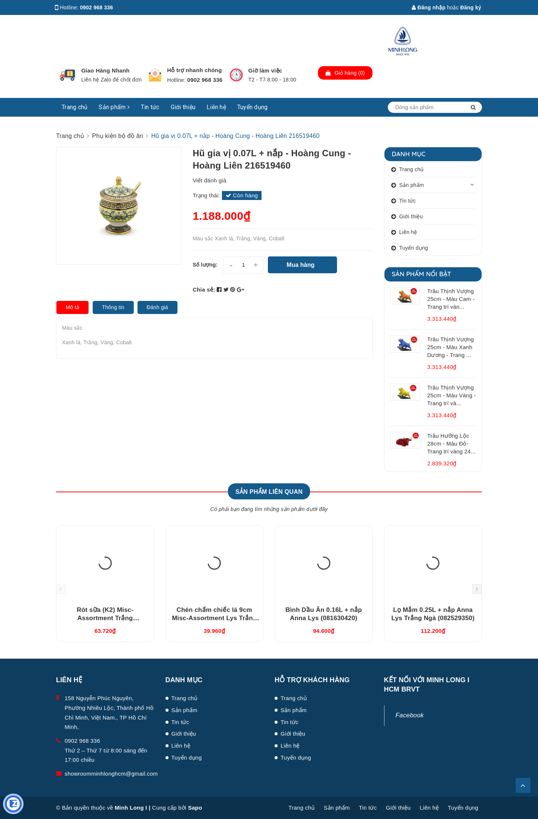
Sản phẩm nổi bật (421, 274)
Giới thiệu (183, 107)
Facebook (410, 715)
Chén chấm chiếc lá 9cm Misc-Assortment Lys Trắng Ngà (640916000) (214, 618)
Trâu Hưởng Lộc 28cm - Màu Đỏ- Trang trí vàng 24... (451, 443)
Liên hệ (216, 107)
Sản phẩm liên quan (269, 492)
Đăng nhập (428, 7)
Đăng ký (470, 7)
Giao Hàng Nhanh (105, 70)
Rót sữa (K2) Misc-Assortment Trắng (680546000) (105, 618)
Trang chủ (74, 107)
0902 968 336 (96, 7)
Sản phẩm (114, 107)
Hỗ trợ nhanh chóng (194, 70)
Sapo (195, 807)
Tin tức (150, 107)
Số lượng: (205, 265)
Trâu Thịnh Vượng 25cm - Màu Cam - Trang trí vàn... (451, 299)
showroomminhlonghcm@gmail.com (111, 773)
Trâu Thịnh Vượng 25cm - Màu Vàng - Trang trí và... (451, 395)
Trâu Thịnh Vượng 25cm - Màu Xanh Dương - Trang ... (450, 347)
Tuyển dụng (252, 107)
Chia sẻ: (204, 289)
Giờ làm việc (265, 70)
